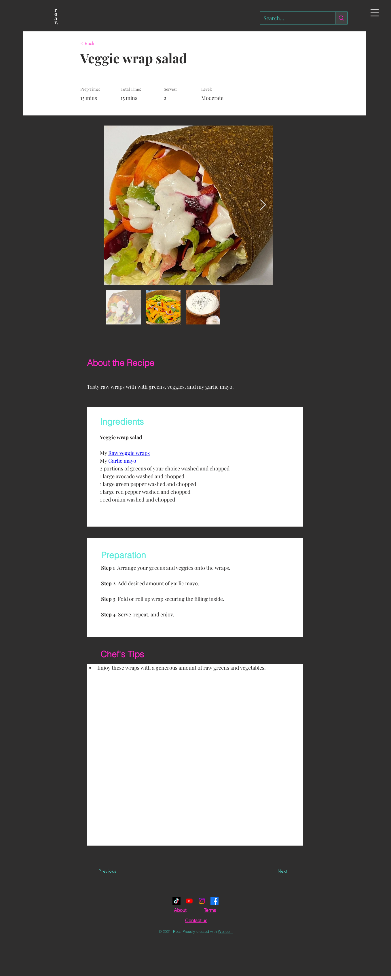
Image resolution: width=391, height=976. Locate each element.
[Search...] (293, 18)
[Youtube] (189, 901)
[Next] (282, 871)
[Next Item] (263, 205)
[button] (375, 13)
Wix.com (225, 931)
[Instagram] (202, 901)
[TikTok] (176, 901)
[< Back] (99, 43)
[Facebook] (214, 901)
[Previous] (107, 871)
